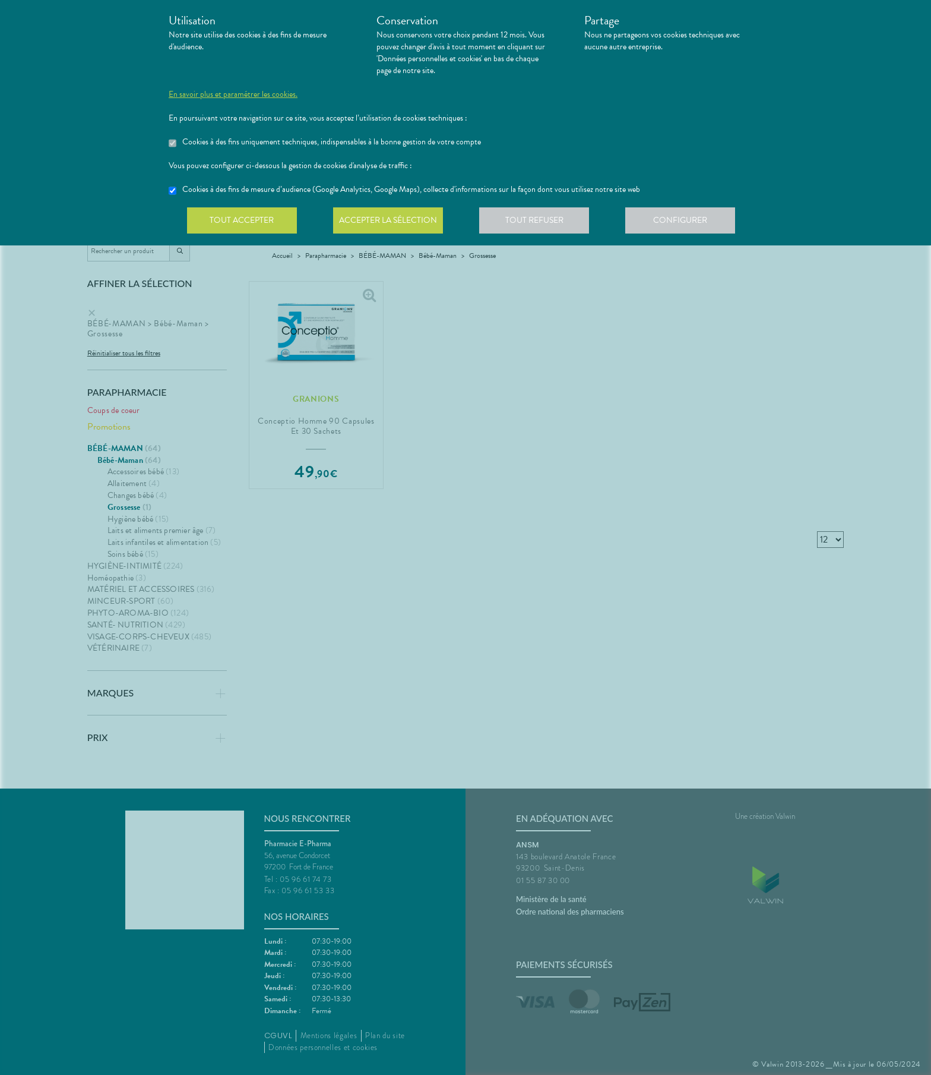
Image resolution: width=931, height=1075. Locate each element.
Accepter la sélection (391, 222)
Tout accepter (243, 222)
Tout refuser (540, 222)
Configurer (688, 222)
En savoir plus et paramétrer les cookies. (233, 94)
